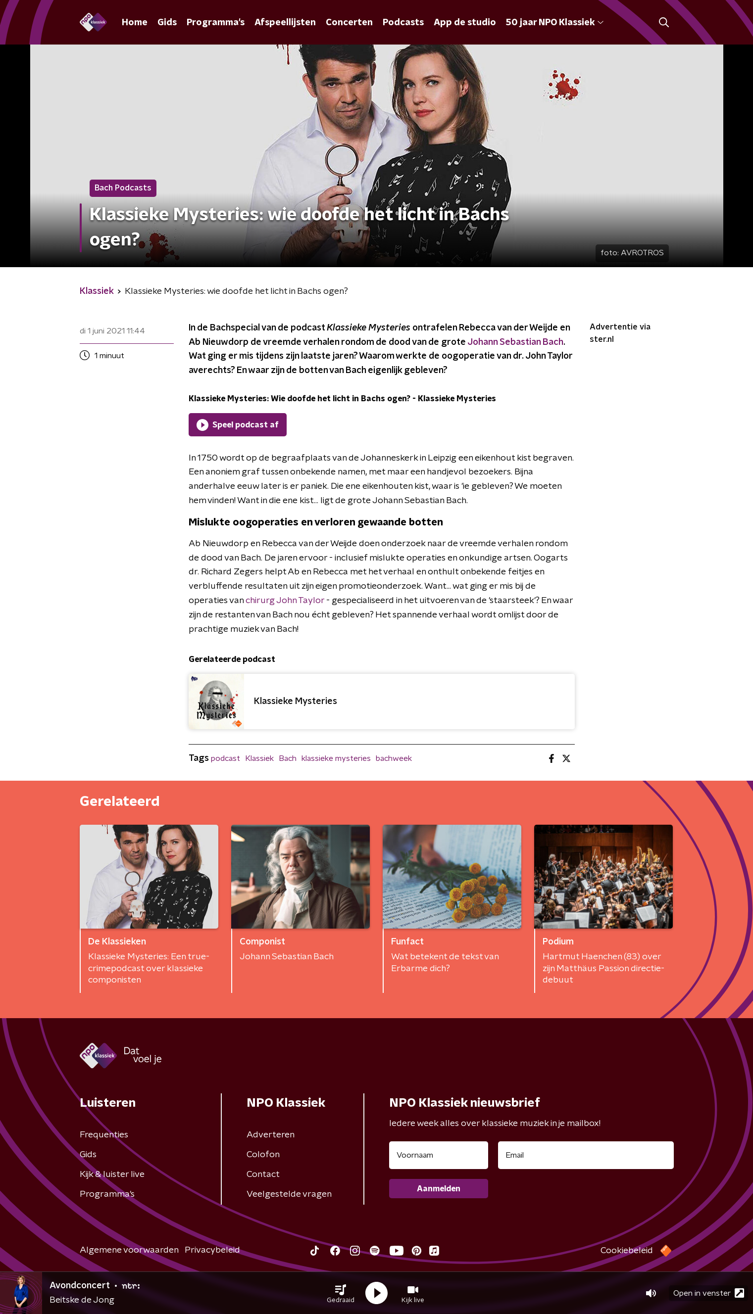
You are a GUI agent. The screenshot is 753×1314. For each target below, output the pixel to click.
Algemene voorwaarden (129, 1250)
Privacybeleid (212, 1250)
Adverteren (271, 1134)
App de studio (465, 22)
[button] (340, 1293)
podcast (225, 758)
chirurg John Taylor (285, 600)
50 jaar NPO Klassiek (554, 22)
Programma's (216, 22)
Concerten (349, 22)
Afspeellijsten (285, 22)
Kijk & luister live (112, 1174)
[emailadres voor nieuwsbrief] (586, 1155)
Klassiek (259, 758)
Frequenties (104, 1134)
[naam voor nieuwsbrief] (438, 1155)
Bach (288, 758)
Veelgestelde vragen (289, 1194)
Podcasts (403, 22)
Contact (263, 1174)
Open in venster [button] (708, 1293)
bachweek (394, 758)
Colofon (263, 1154)
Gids (167, 22)
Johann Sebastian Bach (515, 342)
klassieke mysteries (336, 758)
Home (135, 22)
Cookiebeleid (627, 1250)
